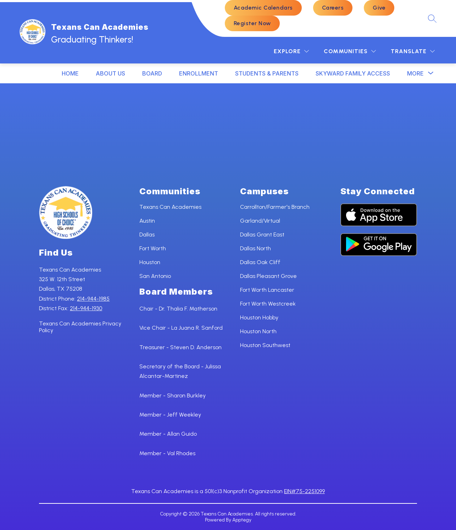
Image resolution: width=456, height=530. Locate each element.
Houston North (258, 331)
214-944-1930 (86, 308)
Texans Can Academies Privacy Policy (80, 327)
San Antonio (155, 276)
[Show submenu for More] (415, 73)
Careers (333, 7)
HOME (70, 73)
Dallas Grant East (262, 234)
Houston (149, 262)
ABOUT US (110, 73)
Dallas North (255, 248)
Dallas (147, 234)
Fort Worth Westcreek (268, 303)
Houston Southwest (265, 345)
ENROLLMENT (198, 73)
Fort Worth (152, 248)
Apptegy (241, 520)
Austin (147, 220)
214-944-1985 (93, 298)
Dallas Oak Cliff (260, 262)
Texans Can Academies (170, 206)
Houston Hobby (259, 317)
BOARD (152, 73)
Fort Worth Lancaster (267, 289)
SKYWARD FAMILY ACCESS (353, 73)
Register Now (252, 23)
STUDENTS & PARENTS (267, 73)
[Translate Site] (412, 51)
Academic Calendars (263, 7)
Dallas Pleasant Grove (268, 276)
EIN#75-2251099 (304, 491)
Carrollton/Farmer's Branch (275, 206)
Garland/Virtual (260, 220)
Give (379, 7)
